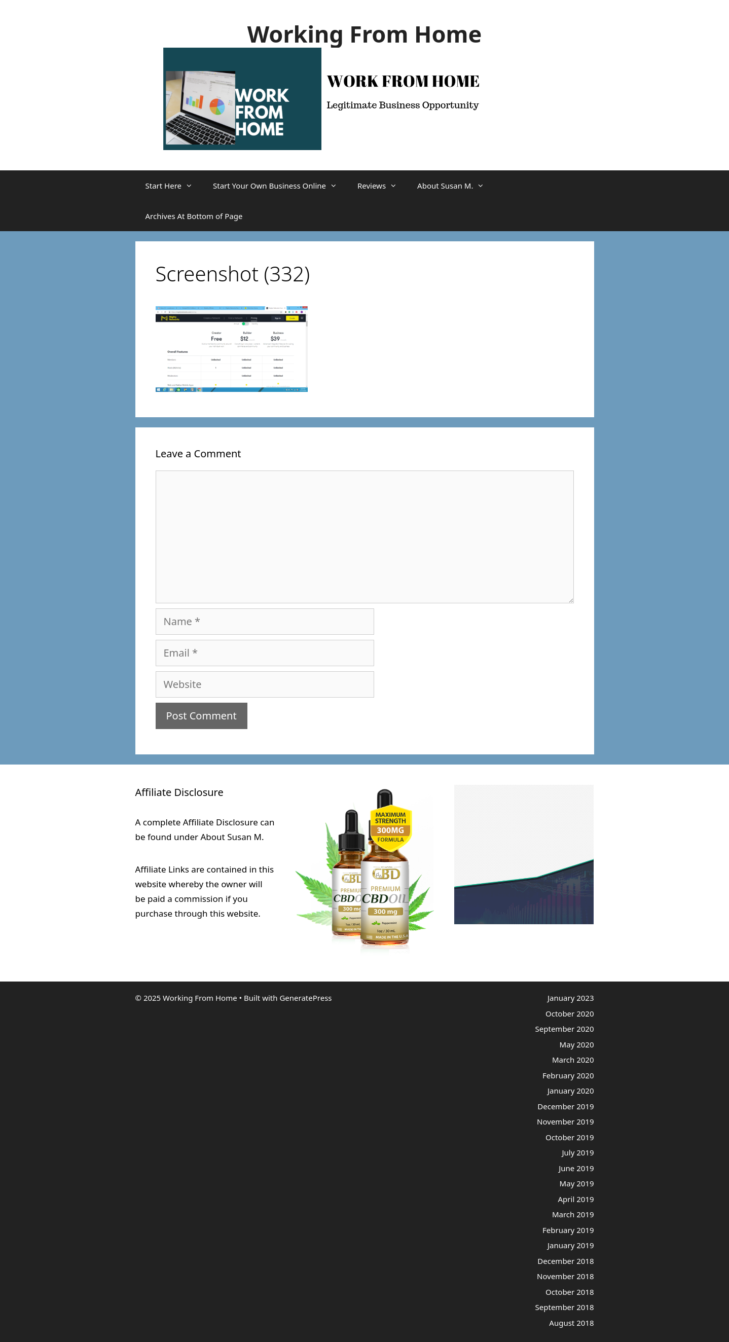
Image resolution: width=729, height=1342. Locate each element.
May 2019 (577, 1183)
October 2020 (569, 1013)
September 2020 (564, 1029)
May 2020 (577, 1044)
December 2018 (565, 1261)
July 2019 (578, 1152)
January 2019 (571, 1245)
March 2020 (573, 1060)
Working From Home (364, 33)
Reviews (382, 185)
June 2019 (576, 1168)
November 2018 (565, 1276)
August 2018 (571, 1323)
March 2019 (573, 1214)
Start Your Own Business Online (280, 185)
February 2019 (568, 1230)
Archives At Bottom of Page (194, 216)
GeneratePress (305, 998)
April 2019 (576, 1199)
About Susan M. (455, 185)
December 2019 (565, 1106)
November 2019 (565, 1121)
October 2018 (569, 1292)
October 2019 (569, 1137)
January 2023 (571, 998)
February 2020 (568, 1075)
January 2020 (571, 1090)
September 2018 (564, 1307)
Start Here (174, 185)
